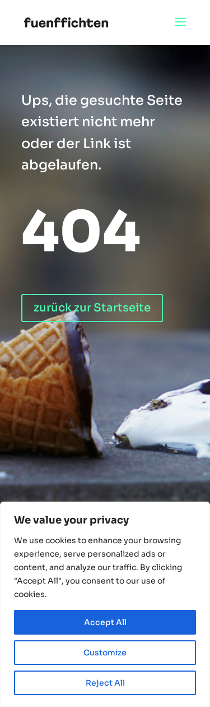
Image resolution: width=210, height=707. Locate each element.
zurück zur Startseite (92, 308)
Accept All (105, 622)
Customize (105, 653)
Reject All (105, 683)
